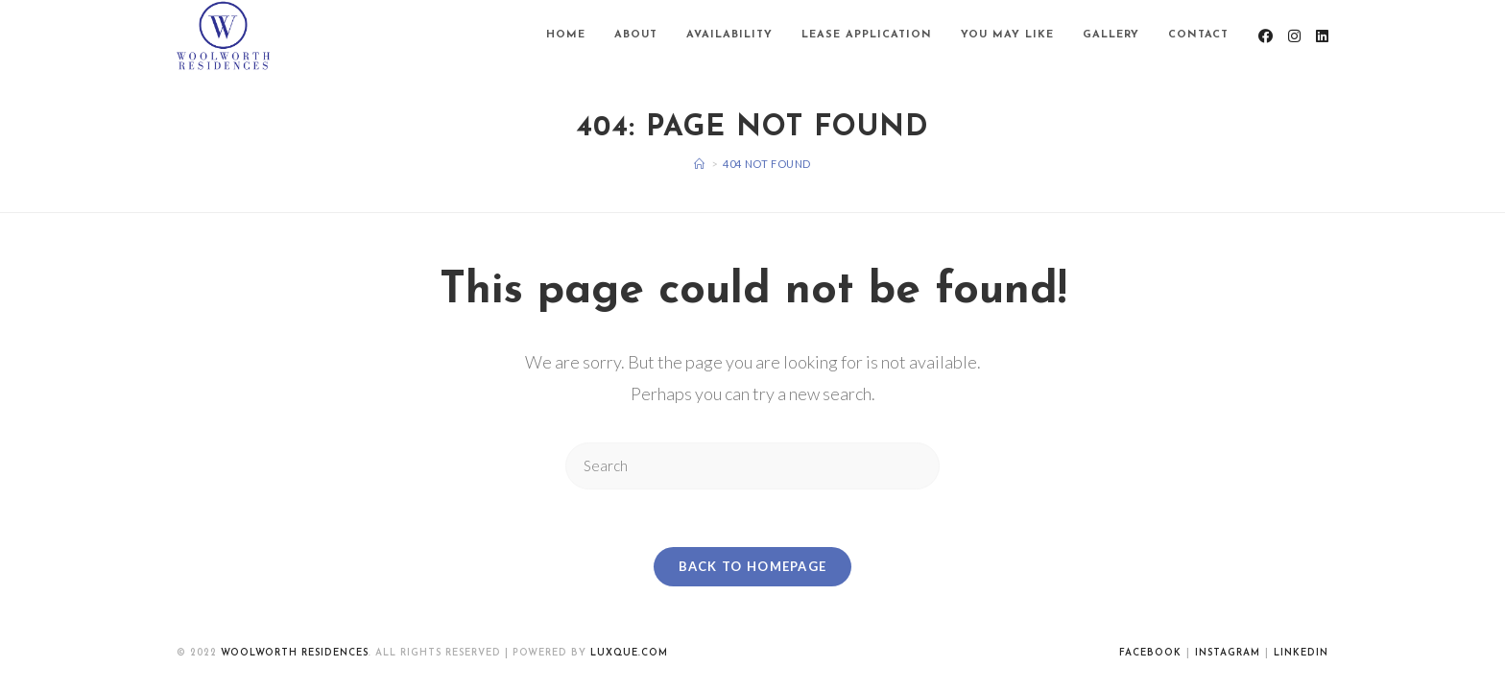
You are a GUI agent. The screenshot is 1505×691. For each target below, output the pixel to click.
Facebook (1150, 653)
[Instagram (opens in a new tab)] (1294, 36)
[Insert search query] (752, 465)
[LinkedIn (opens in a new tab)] (1322, 36)
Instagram (1227, 653)
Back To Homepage (753, 566)
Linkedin (1301, 653)
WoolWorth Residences (295, 653)
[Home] (699, 163)
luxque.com (629, 653)
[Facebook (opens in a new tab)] (1265, 36)
